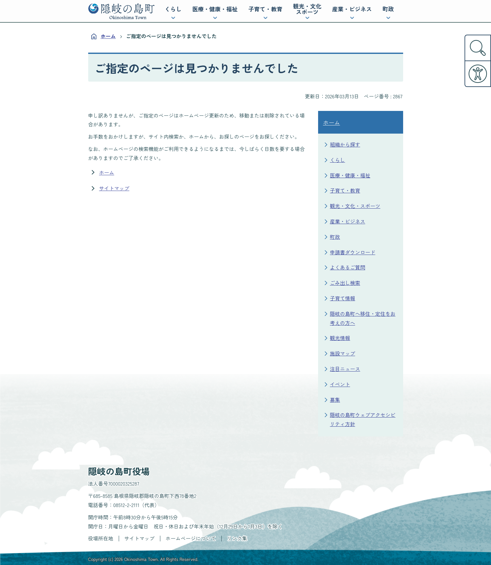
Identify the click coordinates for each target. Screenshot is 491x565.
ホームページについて (191, 538)
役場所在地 (100, 538)
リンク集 (237, 538)
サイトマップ (114, 188)
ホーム (108, 36)
